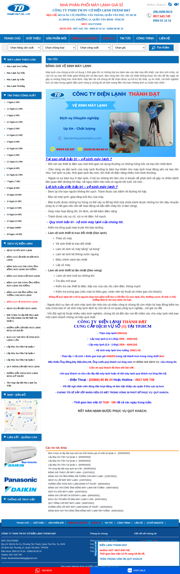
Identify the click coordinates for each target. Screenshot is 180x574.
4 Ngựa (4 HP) (13, 142)
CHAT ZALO (136, 570)
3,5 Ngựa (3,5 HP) (15, 135)
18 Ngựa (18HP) (14, 227)
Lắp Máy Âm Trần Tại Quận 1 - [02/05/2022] (69, 465)
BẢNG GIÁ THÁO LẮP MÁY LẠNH (23, 276)
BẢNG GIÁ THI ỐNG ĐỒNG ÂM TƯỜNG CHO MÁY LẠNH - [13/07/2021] (82, 476)
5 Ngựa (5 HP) (13, 155)
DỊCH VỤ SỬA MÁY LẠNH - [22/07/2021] (67, 491)
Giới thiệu (33, 38)
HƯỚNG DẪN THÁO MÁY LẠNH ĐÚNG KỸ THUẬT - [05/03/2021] (79, 484)
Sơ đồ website (155, 523)
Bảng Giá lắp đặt (85, 38)
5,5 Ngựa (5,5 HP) (15, 161)
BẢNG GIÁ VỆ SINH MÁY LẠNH (22, 302)
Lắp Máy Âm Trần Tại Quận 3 (21, 360)
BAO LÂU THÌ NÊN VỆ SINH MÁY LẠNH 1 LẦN (23, 338)
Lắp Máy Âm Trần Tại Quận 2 (21, 353)
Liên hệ (164, 38)
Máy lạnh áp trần (15, 79)
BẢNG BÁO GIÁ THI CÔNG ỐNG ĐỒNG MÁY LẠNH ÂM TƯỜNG (22, 268)
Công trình (145, 38)
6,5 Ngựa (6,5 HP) (15, 175)
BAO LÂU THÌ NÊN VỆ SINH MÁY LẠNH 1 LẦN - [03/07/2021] (77, 499)
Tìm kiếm (163, 47)
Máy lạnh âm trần (16, 73)
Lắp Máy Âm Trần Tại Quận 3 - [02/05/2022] (69, 457)
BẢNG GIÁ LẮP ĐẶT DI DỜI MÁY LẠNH (23, 258)
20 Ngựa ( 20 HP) (14, 234)
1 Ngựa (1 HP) (13, 102)
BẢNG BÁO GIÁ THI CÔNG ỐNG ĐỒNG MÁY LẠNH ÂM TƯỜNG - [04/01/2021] (86, 511)
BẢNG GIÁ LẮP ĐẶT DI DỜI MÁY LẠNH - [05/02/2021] (74, 495)
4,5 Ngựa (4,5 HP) (15, 148)
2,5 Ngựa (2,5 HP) (15, 122)
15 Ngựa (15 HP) (14, 221)
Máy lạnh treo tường (17, 66)
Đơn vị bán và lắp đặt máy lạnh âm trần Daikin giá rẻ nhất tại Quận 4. (22, 318)
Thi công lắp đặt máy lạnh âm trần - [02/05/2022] (72, 468)
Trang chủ (12, 38)
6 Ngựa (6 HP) (13, 168)
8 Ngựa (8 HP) (13, 188)
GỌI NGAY (43, 570)
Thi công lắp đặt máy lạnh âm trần (22, 384)
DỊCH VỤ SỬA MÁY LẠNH (19, 250)
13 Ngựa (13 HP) (14, 208)
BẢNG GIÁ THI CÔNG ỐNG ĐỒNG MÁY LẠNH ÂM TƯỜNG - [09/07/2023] (83, 488)
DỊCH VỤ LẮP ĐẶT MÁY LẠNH (22, 308)
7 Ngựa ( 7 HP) (13, 181)
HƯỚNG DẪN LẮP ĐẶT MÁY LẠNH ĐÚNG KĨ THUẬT (24, 329)
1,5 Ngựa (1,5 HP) (15, 109)
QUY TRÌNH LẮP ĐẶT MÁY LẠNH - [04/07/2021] (71, 503)
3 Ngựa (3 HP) (13, 128)
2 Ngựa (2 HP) (13, 115)
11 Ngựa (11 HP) (14, 201)
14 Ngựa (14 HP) (14, 214)
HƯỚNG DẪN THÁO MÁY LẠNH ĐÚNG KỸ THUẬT (22, 374)
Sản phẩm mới (56, 38)
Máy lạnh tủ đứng (16, 86)
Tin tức (125, 38)
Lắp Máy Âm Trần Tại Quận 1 (21, 346)
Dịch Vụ (109, 38)
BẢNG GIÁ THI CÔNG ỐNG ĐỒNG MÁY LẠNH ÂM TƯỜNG (23, 284)
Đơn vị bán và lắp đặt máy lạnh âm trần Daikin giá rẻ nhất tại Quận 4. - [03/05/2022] (89, 453)
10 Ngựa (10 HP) (14, 195)
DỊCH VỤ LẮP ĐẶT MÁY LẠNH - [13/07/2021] (69, 480)
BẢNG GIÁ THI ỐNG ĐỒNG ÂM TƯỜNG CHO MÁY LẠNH (22, 293)
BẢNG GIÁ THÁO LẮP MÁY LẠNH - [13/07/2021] (71, 472)
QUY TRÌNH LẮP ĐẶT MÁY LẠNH (23, 366)
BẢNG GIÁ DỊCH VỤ (147, 362)
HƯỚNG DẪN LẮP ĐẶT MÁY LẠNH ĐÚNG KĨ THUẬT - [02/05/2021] (80, 507)
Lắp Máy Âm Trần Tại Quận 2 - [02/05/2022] (69, 461)
